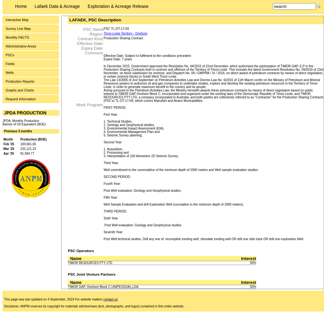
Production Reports (20, 81)
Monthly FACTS (17, 37)
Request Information (21, 99)
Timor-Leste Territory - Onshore (125, 33)
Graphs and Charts (20, 90)
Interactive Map (17, 20)
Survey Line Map (18, 28)
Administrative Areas (21, 46)
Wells (10, 72)
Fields (10, 64)
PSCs (10, 55)
